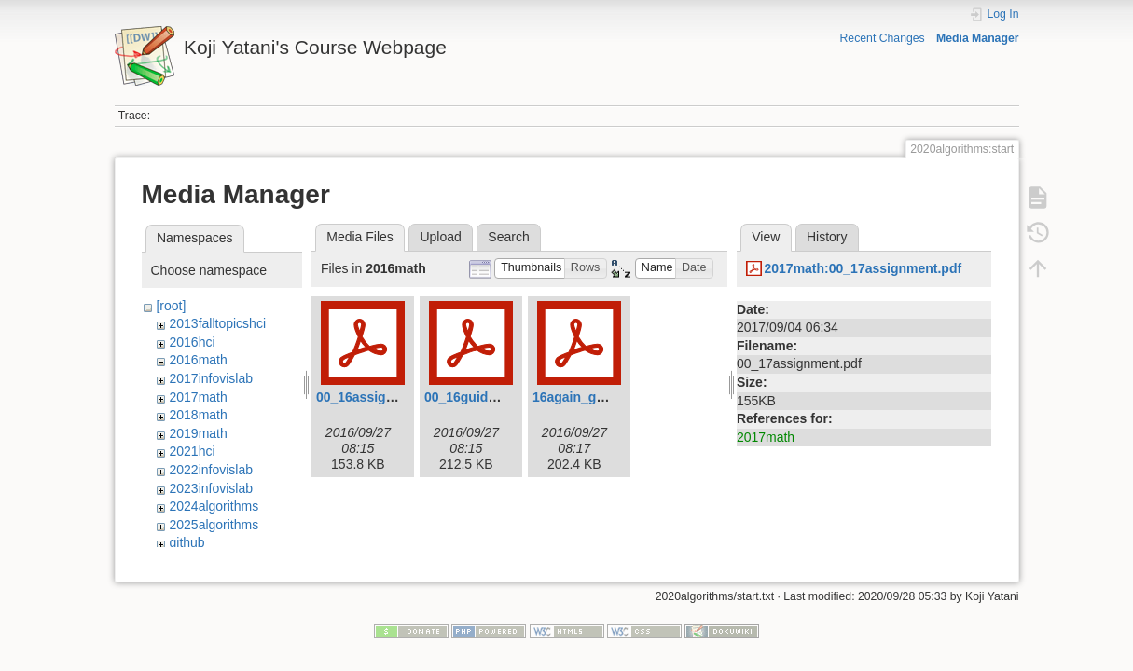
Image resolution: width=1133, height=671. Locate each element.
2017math (198, 397)
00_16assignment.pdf (382, 397)
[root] (171, 305)
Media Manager (977, 38)
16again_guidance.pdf (601, 397)
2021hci (191, 451)
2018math (198, 414)
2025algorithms (213, 524)
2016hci (191, 342)
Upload (440, 236)
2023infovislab (211, 488)
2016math (198, 359)
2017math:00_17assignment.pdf (862, 268)
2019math (198, 433)
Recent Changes (881, 38)
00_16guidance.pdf (483, 397)
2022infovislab (211, 469)
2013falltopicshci (217, 323)
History (827, 236)
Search (508, 236)
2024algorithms (213, 506)
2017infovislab (211, 378)
